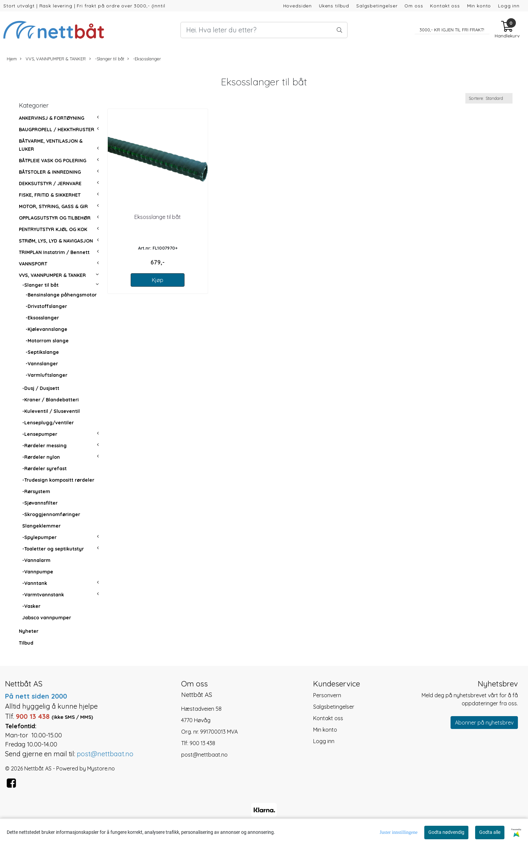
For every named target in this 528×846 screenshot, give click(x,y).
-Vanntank (34, 583)
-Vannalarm (36, 560)
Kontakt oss (445, 5)
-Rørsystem (36, 491)
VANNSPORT (33, 264)
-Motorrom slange (47, 341)
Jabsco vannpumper (46, 618)
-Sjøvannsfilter (40, 503)
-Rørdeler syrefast (44, 469)
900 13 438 (202, 743)
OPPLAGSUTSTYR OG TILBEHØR (55, 218)
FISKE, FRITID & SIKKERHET (49, 195)
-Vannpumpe (37, 572)
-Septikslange (42, 352)
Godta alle (489, 832)
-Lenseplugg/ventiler (48, 423)
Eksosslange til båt (157, 217)
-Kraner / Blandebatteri (50, 400)
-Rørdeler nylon (41, 457)
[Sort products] (489, 98)
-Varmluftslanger (46, 375)
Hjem (12, 58)
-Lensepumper (39, 434)
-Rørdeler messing (44, 446)
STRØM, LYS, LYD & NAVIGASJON (56, 241)
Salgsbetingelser (377, 5)
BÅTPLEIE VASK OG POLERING (52, 161)
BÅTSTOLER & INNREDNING (50, 172)
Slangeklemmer (41, 526)
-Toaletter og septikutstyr (53, 549)
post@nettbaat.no (204, 754)
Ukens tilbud (334, 5)
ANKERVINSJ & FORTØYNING (51, 118)
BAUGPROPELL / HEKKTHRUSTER (56, 129)
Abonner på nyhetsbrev (484, 722)
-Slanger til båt (106, 59)
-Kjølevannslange (46, 329)
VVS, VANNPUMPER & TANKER (53, 59)
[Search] (264, 30)
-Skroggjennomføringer (51, 514)
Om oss (413, 5)
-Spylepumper (39, 537)
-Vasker (31, 606)
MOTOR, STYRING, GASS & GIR (53, 206)
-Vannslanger (42, 364)
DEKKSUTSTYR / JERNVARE (50, 183)
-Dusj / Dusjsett (40, 388)
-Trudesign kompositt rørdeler (58, 480)
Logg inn (509, 5)
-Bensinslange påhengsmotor (61, 295)
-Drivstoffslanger (46, 306)
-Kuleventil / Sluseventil (51, 411)
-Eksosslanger (144, 59)
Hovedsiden (297, 5)
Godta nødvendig (446, 832)
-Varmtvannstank (43, 595)
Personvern (327, 695)
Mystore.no (101, 768)
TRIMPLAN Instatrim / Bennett (54, 252)
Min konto (479, 5)
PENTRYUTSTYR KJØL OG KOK (53, 229)
